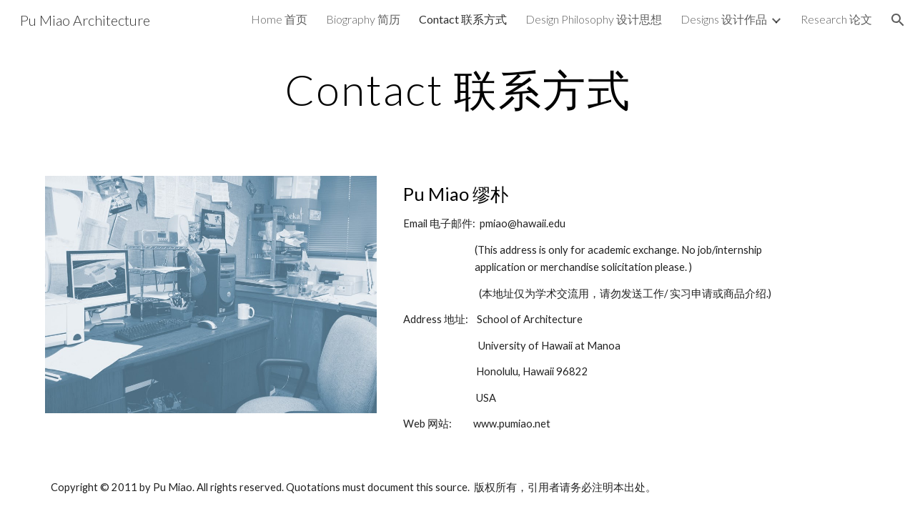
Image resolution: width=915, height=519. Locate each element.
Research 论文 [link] (836, 19)
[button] (898, 20)
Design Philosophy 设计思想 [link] (593, 19)
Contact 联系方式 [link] (463, 19)
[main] (457, 89)
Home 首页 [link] (279, 19)
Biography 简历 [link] (363, 19)
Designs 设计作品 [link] (724, 19)
